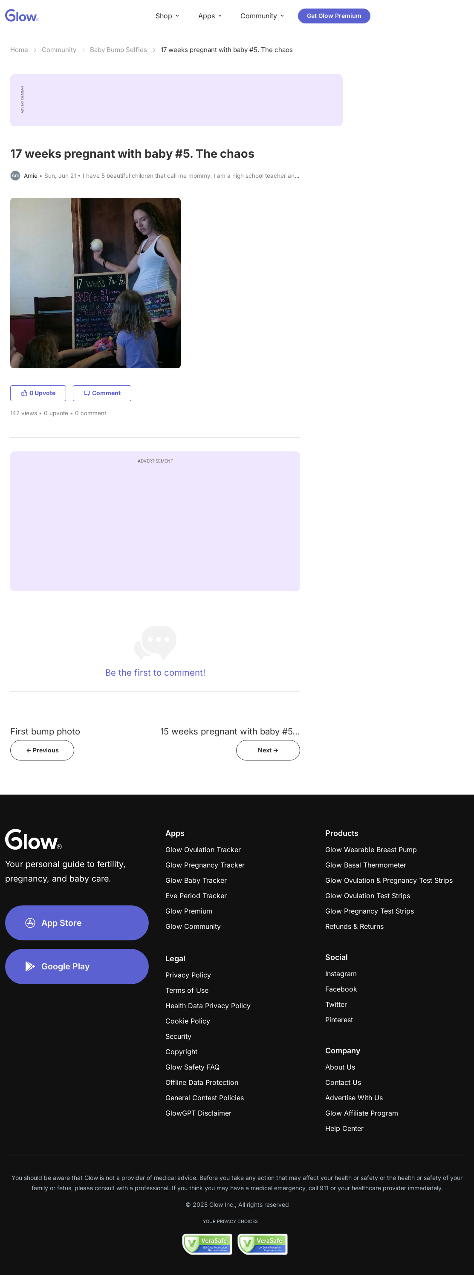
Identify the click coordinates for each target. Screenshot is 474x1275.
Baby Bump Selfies (118, 50)
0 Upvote (38, 392)
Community (59, 50)
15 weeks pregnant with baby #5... (230, 731)
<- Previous (42, 750)
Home (19, 50)
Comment (102, 392)
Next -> (268, 750)
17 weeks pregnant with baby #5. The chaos (227, 50)
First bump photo (45, 731)
